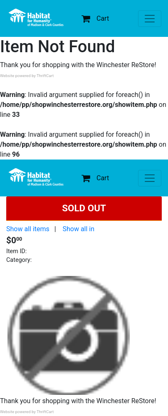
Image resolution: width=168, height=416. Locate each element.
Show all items (27, 229)
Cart (95, 18)
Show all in (78, 229)
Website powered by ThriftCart (27, 75)
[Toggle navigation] (149, 18)
